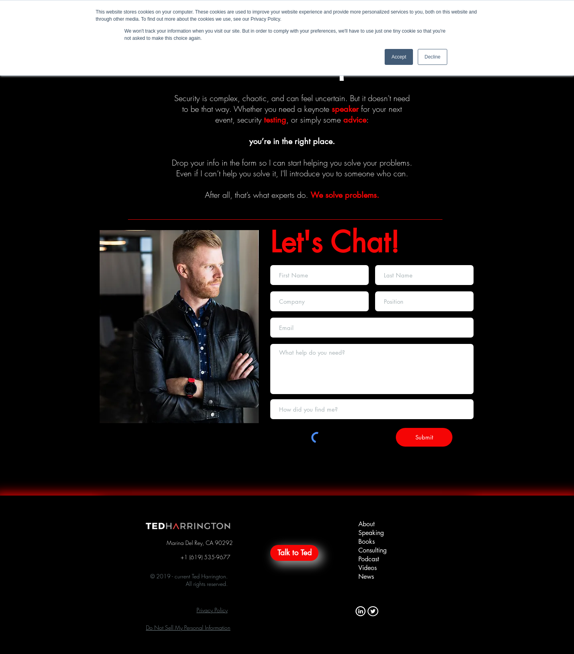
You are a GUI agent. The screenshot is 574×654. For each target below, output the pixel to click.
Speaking (371, 533)
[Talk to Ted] (294, 553)
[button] (212, 610)
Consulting (372, 550)
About (366, 524)
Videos (367, 568)
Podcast (368, 559)
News (366, 576)
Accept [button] (398, 57)
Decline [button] (432, 57)
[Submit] (424, 437)
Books (366, 541)
